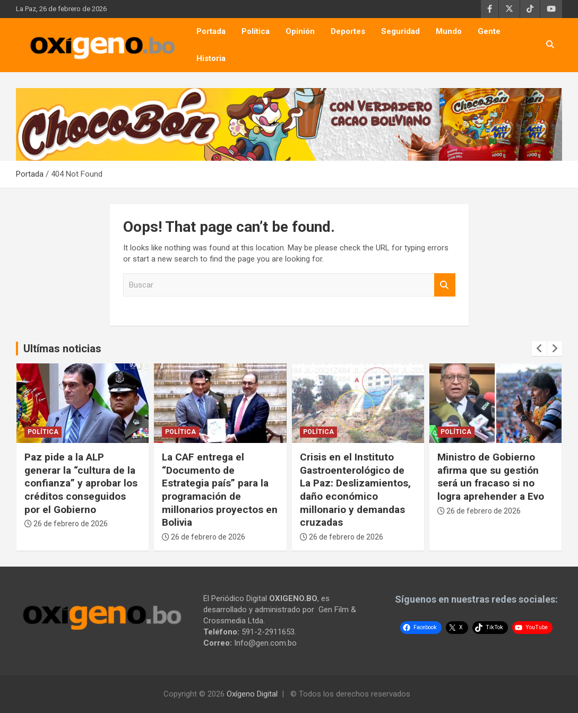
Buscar (444, 285)
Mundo (449, 31)
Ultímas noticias (62, 348)
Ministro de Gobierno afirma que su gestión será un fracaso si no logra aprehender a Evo (490, 476)
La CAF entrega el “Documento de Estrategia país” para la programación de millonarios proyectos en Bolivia (220, 489)
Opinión (300, 31)
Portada (211, 31)
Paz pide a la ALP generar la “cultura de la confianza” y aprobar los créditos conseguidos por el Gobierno (80, 483)
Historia (211, 58)
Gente (489, 31)
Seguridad (400, 31)
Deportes (348, 31)
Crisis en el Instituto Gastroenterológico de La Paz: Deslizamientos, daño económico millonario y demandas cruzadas (355, 489)
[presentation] (539, 348)
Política (255, 31)
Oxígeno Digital (252, 694)
